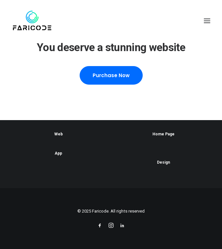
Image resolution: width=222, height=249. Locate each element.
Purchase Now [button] (111, 75)
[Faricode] (32, 21)
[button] (207, 21)
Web (58, 134)
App (58, 153)
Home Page (163, 134)
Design (163, 164)
